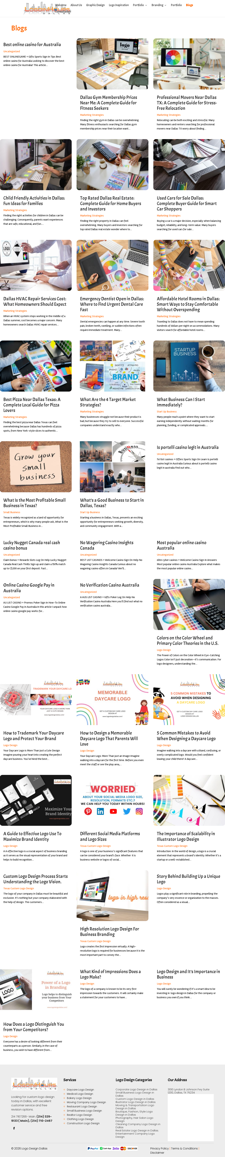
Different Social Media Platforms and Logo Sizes (110, 836)
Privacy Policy (159, 1148)
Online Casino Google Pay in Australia (28, 587)
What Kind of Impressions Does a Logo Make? (110, 974)
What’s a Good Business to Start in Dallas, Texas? (112, 503)
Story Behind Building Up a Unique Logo (188, 879)
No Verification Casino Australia (109, 585)
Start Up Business (167, 411)
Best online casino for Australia (32, 45)
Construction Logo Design (83, 1123)
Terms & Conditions (184, 1148)
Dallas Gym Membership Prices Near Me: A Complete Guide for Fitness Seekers (108, 103)
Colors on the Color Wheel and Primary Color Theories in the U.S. (188, 640)
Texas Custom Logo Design (95, 846)
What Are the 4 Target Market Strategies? (108, 402)
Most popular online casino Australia (181, 545)
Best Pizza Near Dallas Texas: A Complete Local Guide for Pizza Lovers (32, 405)
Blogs (189, 5)
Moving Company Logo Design (86, 1102)
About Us (76, 5)
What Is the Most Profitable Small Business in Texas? (34, 503)
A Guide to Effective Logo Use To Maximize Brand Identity (32, 836)
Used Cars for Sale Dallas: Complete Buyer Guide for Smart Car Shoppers (187, 203)
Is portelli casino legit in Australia (188, 447)
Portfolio (138, 5)
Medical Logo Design (80, 1094)
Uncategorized (11, 51)
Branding (157, 5)
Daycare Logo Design (80, 1089)
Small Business (11, 512)
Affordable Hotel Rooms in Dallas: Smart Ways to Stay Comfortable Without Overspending (188, 304)
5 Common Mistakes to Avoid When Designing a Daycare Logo (186, 735)
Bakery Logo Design (79, 1098)
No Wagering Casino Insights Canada (106, 545)
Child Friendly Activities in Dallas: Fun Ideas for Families (34, 200)
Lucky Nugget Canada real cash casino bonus (31, 545)
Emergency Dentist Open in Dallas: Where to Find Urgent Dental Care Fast (112, 304)
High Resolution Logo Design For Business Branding (109, 931)
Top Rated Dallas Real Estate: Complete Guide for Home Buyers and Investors (110, 203)
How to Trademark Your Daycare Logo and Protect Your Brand (33, 735)
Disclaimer (157, 1153)
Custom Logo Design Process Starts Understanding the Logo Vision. (35, 879)
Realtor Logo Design (79, 1115)
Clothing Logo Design (80, 1119)
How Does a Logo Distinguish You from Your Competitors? (33, 1027)
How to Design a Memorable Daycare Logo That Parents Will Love (109, 738)
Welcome (60, 5)
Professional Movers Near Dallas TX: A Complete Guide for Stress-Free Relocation (187, 103)
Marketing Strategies (92, 115)
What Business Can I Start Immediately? (181, 402)
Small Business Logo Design (84, 1110)
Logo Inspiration (119, 5)
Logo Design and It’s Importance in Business (188, 974)
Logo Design (164, 650)
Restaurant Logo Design (82, 1106)
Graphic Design (95, 5)
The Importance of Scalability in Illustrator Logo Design (186, 836)
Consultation (63, 12)
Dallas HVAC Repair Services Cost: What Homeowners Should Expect (34, 301)
